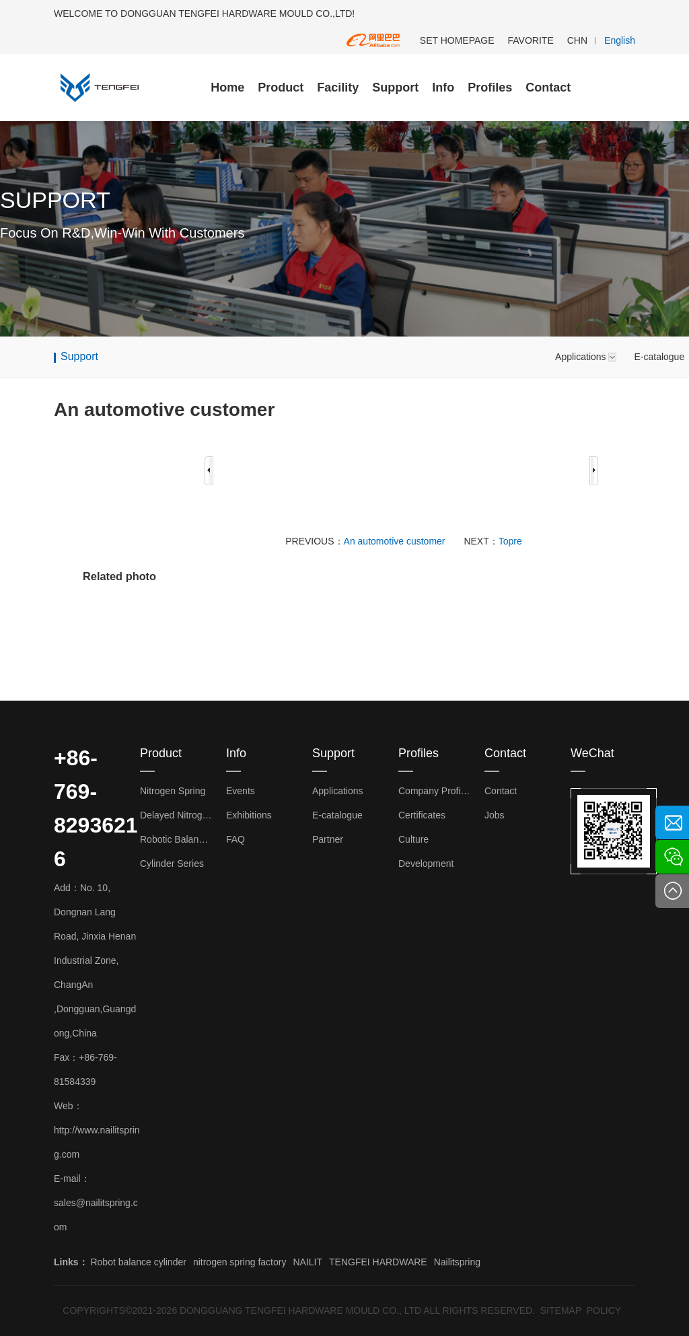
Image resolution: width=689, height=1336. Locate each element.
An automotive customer (394, 541)
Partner (327, 839)
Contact (548, 87)
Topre (510, 541)
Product (280, 87)
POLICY (604, 1310)
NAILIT (307, 1262)
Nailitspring (457, 1262)
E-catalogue (337, 815)
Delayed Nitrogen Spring (176, 815)
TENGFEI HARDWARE (378, 1262)
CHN (577, 40)
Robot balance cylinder (138, 1262)
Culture (413, 839)
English (619, 40)
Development (426, 863)
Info (443, 87)
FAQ (235, 839)
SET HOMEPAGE (457, 40)
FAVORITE (531, 40)
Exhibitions (249, 815)
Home (227, 87)
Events (240, 790)
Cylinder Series (172, 863)
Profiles (490, 87)
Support (395, 87)
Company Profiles (434, 790)
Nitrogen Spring (172, 790)
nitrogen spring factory (240, 1262)
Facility (338, 87)
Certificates (421, 815)
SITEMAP (560, 1310)
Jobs (494, 815)
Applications (580, 356)
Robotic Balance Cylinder (176, 839)
